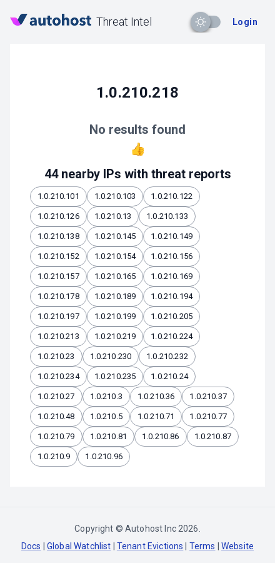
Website (237, 546)
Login (245, 22)
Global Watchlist (79, 546)
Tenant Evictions (150, 546)
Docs (31, 546)
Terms (202, 546)
